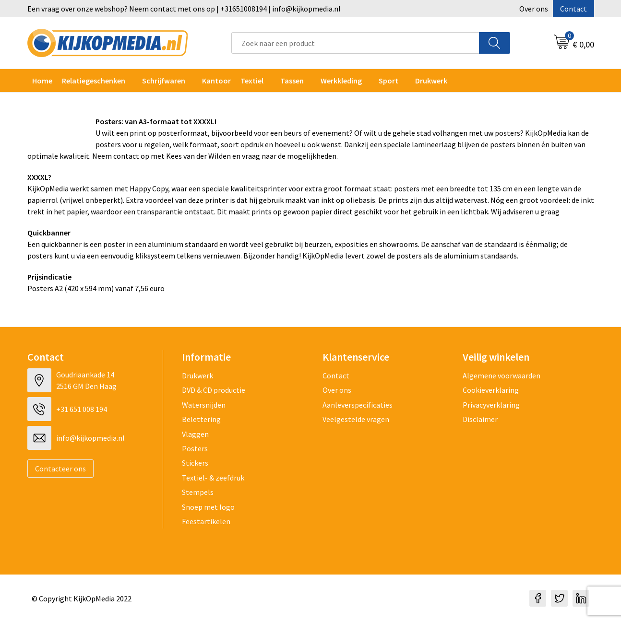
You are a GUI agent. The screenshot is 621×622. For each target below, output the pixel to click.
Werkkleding (341, 80)
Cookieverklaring (491, 390)
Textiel (251, 80)
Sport (388, 80)
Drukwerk (197, 375)
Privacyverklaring (491, 405)
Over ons (533, 8)
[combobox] (355, 43)
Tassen (292, 80)
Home (42, 80)
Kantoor (216, 80)
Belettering (201, 419)
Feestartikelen (206, 521)
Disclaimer (480, 419)
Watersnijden (204, 405)
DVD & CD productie (213, 390)
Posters (195, 448)
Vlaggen (195, 434)
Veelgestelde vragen (355, 419)
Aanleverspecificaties (357, 405)
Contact (573, 8)
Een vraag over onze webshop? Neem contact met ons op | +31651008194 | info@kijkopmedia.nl (184, 8)
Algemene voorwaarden (501, 375)
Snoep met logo (208, 507)
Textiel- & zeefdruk (213, 477)
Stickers (195, 463)
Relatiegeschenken (93, 80)
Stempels (198, 492)
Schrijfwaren (163, 80)
